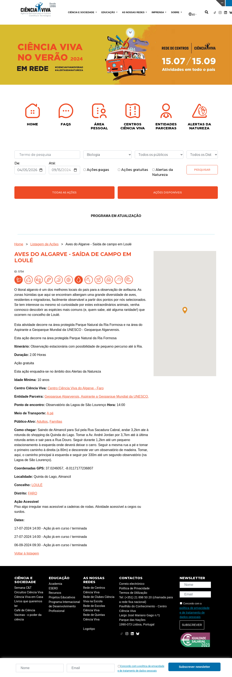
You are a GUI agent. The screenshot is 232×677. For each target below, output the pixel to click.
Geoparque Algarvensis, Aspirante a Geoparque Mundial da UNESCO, (96, 396)
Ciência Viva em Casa (28, 597)
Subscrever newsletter (194, 666)
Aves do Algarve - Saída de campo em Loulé (98, 244)
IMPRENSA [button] (158, 12)
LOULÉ (37, 485)
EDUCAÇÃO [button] (108, 12)
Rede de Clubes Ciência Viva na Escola (99, 599)
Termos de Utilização (133, 593)
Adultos (42, 421)
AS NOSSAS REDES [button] (133, 12)
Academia (55, 584)
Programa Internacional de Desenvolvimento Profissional (64, 606)
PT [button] (192, 14)
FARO (32, 493)
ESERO (53, 588)
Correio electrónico (131, 584)
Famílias (55, 421)
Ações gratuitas (133, 170)
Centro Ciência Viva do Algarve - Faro (75, 388)
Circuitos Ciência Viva (28, 592)
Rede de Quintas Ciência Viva (94, 617)
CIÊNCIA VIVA (153, 3)
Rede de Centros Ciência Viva (94, 590)
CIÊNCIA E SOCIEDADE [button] (81, 12)
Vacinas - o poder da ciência (28, 617)
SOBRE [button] (175, 12)
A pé (50, 413)
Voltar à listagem (26, 553)
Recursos (55, 593)
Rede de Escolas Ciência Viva (94, 608)
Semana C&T (23, 588)
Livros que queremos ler (28, 604)
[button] (185, 310)
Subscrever (192, 625)
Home (18, 244)
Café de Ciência (24, 610)
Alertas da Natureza (162, 172)
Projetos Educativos (62, 597)
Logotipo (89, 629)
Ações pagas (96, 170)
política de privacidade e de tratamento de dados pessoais (195, 612)
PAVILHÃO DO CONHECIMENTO (101, 2)
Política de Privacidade (134, 588)
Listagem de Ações (44, 244)
